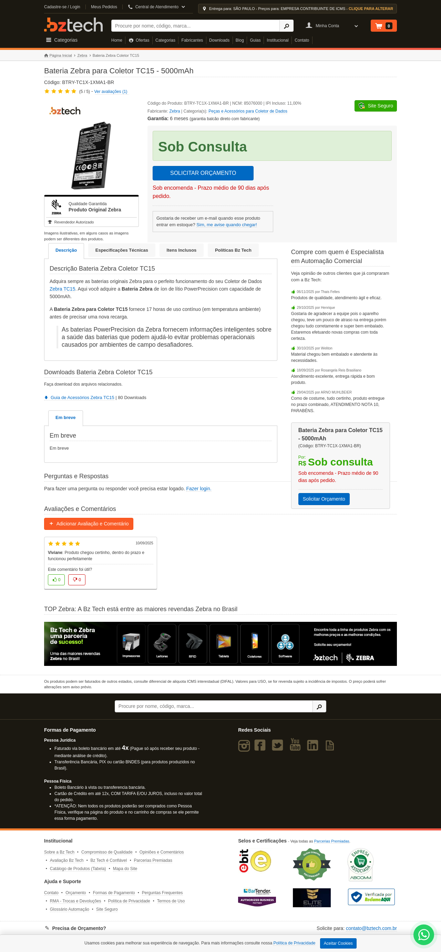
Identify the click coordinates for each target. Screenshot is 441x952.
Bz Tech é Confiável (109, 860)
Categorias (165, 40)
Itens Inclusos (182, 250)
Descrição (66, 250)
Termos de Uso (171, 901)
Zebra (82, 55)
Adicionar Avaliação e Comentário (89, 523)
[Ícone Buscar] (286, 26)
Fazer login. (198, 488)
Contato (302, 40)
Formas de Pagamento (114, 892)
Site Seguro (107, 909)
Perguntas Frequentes (162, 892)
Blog (240, 40)
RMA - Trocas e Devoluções (75, 901)
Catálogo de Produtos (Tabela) (78, 868)
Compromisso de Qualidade (107, 852)
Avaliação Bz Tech (67, 860)
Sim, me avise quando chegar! (226, 224)
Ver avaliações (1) (110, 91)
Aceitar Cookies (338, 943)
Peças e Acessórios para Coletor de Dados (247, 111)
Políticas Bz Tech (233, 250)
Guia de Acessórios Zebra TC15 (79, 397)
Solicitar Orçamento (324, 499)
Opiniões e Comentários (162, 852)
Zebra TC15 (62, 289)
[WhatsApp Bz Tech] (423, 935)
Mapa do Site (125, 868)
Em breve (65, 417)
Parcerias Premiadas (153, 860)
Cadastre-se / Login (62, 6)
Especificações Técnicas (121, 250)
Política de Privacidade (129, 901)
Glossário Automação (69, 909)
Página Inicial (58, 55)
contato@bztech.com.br (371, 928)
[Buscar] (195, 26)
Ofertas (139, 40)
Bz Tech (73, 25)
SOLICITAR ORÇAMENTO (203, 173)
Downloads (219, 40)
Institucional (277, 40)
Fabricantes (192, 40)
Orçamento (75, 892)
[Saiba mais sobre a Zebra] (220, 644)
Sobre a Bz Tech (59, 852)
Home (116, 40)
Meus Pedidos (104, 6)
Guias (255, 40)
